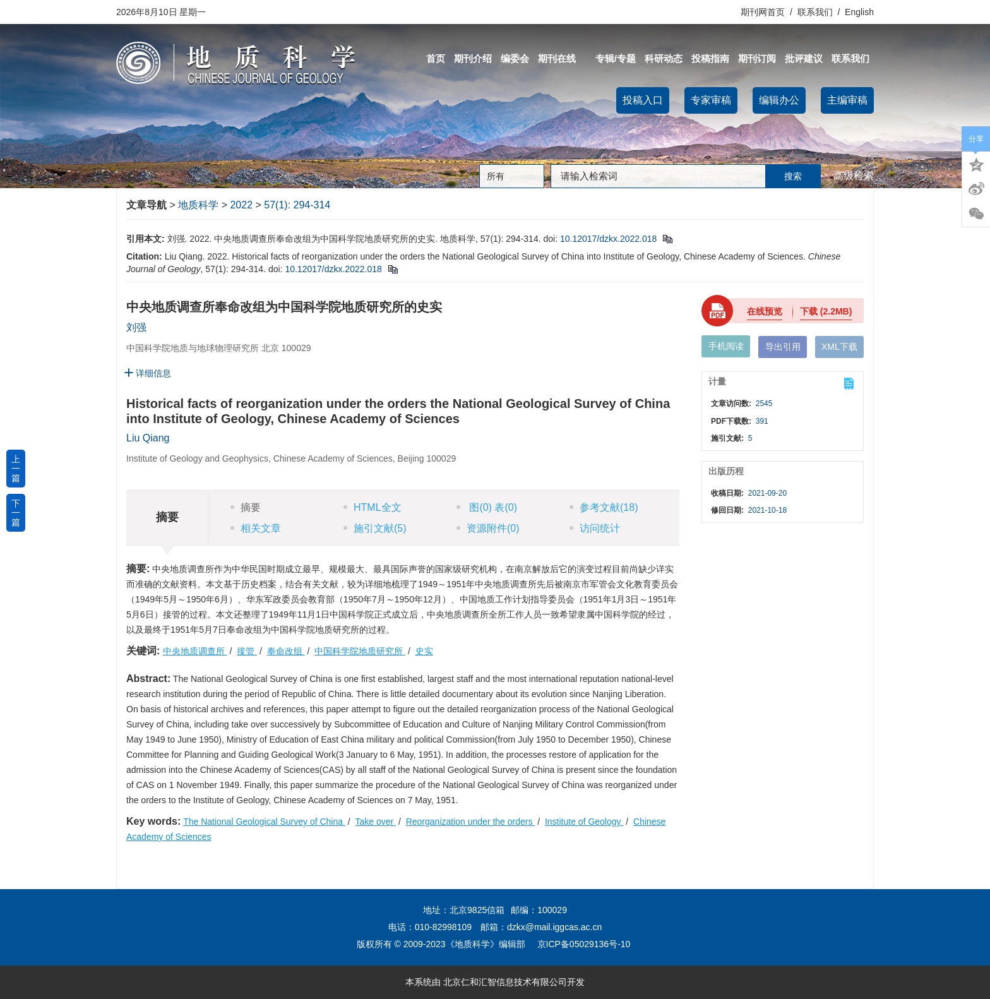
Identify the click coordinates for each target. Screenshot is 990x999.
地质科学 (198, 205)
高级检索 (853, 175)
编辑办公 (779, 100)
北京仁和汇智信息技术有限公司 (505, 982)
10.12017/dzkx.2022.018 (608, 239)
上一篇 (15, 468)
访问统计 (595, 528)
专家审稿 (711, 100)
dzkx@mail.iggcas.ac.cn (554, 927)
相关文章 (255, 528)
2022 (241, 205)
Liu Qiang (148, 438)
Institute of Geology (584, 822)
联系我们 (815, 12)
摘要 (245, 507)
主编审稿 (847, 100)
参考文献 (604, 507)
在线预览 (764, 311)
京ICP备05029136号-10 (584, 944)
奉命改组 (286, 651)
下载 (826, 311)
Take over (376, 822)
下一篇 (15, 512)
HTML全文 (372, 507)
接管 (247, 651)
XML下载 (839, 347)
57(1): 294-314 (297, 205)
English (859, 12)
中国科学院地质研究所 (359, 651)
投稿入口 (643, 100)
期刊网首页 (764, 12)
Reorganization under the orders (470, 822)
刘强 (136, 327)
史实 (424, 651)
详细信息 (147, 373)
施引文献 (375, 528)
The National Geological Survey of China (264, 822)
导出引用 (783, 347)
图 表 (486, 507)
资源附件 (488, 528)
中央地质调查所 (195, 651)
